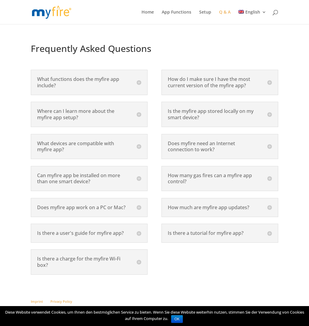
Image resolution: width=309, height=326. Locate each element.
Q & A (225, 12)
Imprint (37, 301)
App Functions (176, 12)
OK (177, 319)
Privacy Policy (61, 301)
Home (148, 12)
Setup (205, 12)
